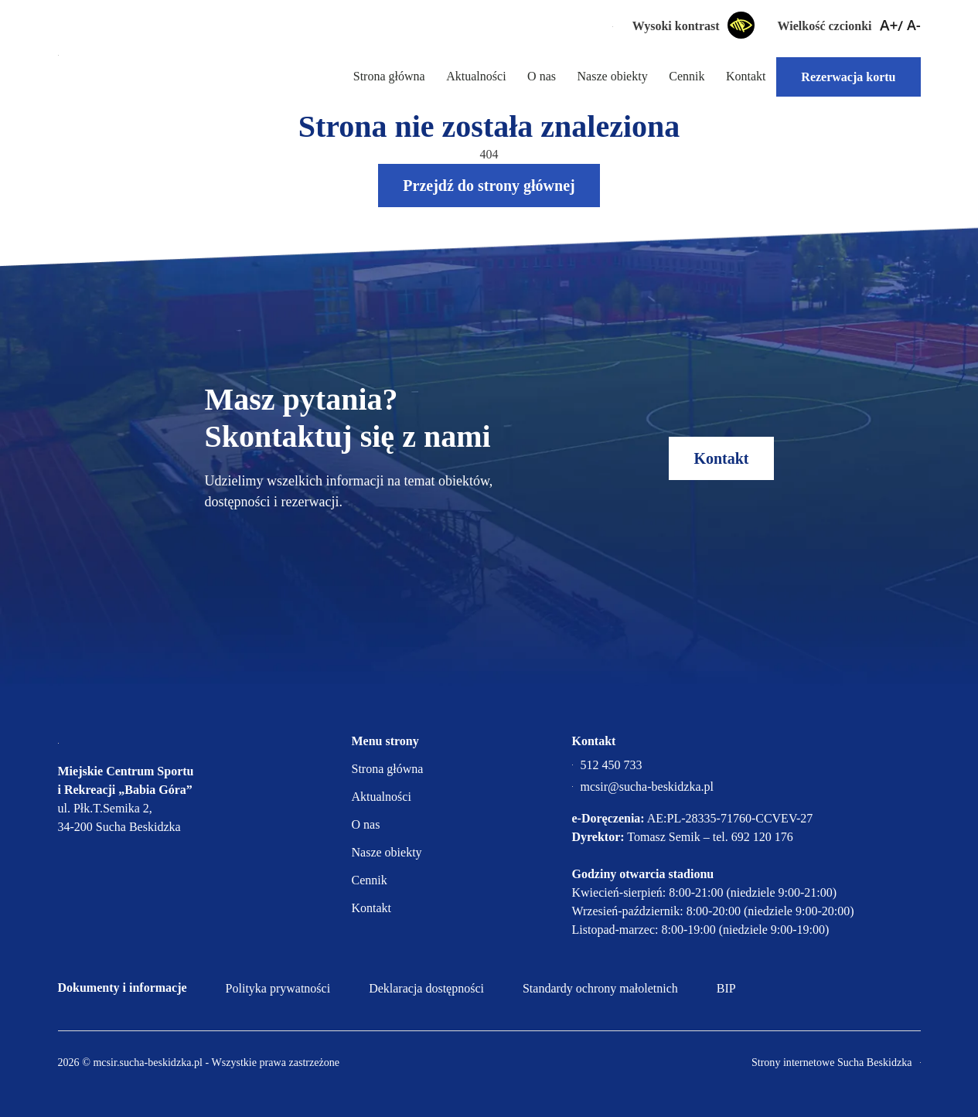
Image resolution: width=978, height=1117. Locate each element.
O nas (540, 76)
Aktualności (474, 76)
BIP (726, 988)
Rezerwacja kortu (848, 76)
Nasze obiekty (611, 76)
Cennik (686, 76)
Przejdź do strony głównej (488, 185)
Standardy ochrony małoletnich (600, 988)
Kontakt (746, 76)
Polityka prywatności (278, 988)
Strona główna (387, 76)
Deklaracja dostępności (426, 988)
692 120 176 (762, 836)
